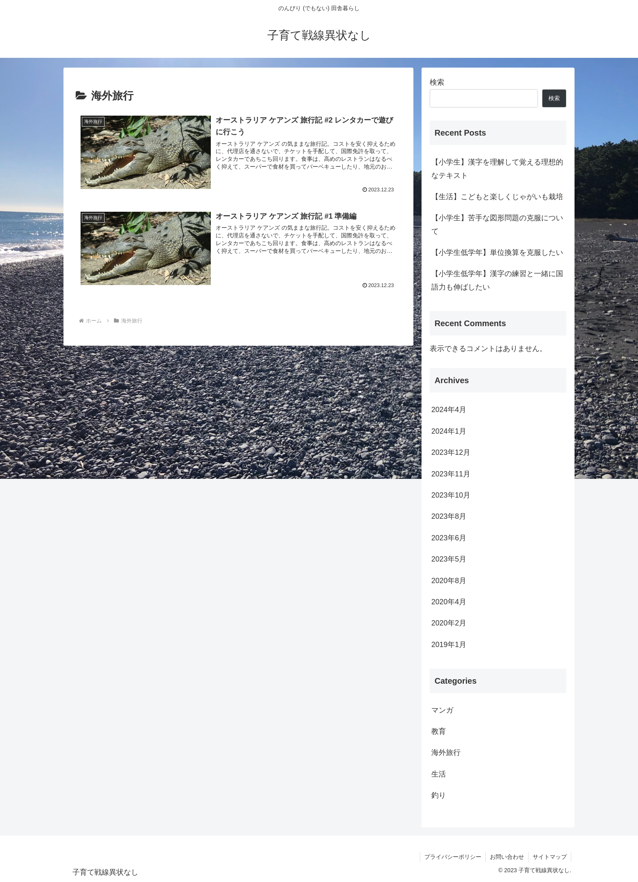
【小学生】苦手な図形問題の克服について (497, 224)
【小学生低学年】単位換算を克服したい (497, 252)
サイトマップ (550, 856)
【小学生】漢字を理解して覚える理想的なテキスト (497, 168)
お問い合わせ (507, 856)
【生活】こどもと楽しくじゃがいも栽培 (497, 197)
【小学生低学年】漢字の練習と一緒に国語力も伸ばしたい (497, 280)
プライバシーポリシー (452, 856)
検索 (437, 82)
